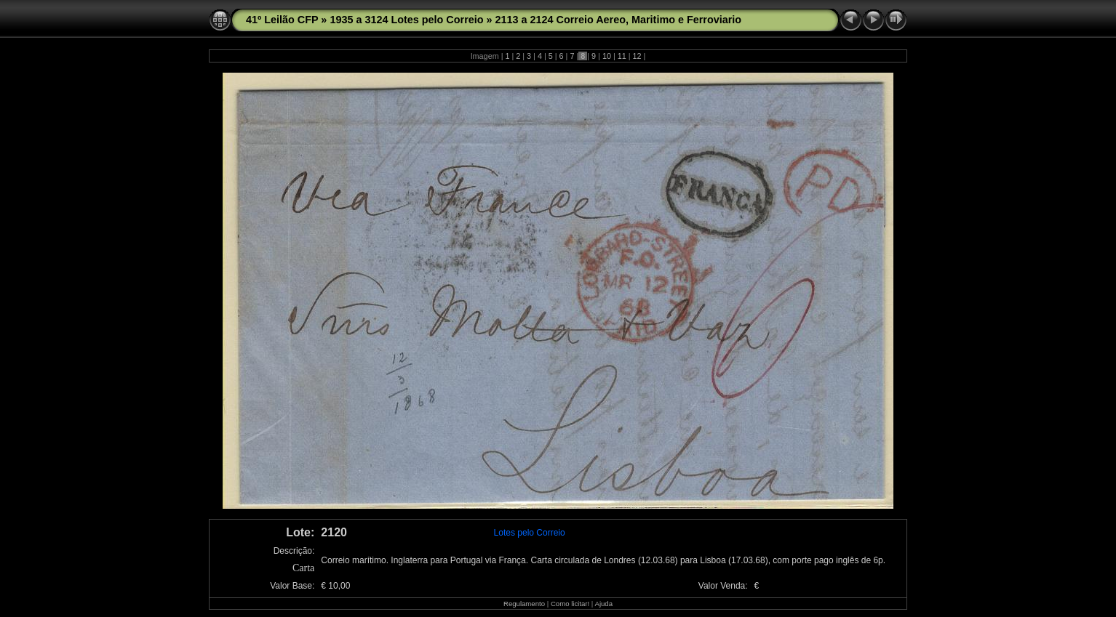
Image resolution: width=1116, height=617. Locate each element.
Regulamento (524, 604)
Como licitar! (570, 604)
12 (637, 56)
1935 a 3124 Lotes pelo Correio (406, 19)
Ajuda (603, 604)
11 (622, 56)
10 (606, 56)
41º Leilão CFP (282, 19)
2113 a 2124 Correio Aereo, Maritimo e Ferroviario (618, 19)
